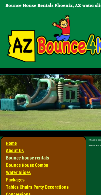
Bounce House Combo (27, 164)
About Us (15, 150)
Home (11, 143)
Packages (15, 179)
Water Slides (18, 172)
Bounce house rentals (27, 157)
